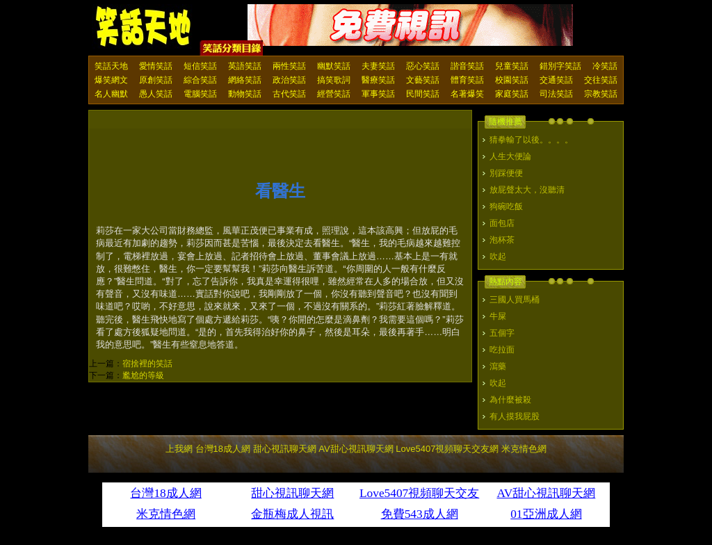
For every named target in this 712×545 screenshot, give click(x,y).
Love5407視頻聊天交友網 (447, 449)
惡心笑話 (422, 66)
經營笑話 (333, 94)
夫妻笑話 (378, 66)
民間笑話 (422, 94)
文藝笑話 (422, 80)
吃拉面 (502, 350)
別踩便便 (506, 173)
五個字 (502, 333)
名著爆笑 (467, 94)
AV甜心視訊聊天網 (355, 449)
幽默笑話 (333, 66)
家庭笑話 (511, 94)
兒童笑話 (511, 66)
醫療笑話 (378, 80)
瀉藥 (498, 366)
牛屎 (498, 316)
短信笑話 (200, 66)
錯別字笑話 (560, 66)
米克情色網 (524, 449)
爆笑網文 (111, 80)
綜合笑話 (200, 80)
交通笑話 (556, 80)
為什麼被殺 (510, 400)
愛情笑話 (155, 66)
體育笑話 (467, 80)
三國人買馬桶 (515, 299)
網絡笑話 (244, 80)
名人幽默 (111, 94)
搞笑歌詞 (333, 80)
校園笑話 (511, 80)
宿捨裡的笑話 (147, 363)
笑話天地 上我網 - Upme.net (144, 27)
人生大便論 (510, 156)
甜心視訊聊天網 (284, 449)
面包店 (502, 223)
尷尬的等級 (143, 375)
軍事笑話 (378, 94)
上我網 (179, 449)
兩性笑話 (289, 66)
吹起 (498, 256)
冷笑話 (604, 66)
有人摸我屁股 (515, 416)
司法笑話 (556, 94)
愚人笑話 (155, 94)
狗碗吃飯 (506, 206)
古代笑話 (289, 94)
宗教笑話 (600, 94)
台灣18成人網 (222, 449)
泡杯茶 (502, 240)
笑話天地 (111, 66)
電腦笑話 (200, 94)
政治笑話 (289, 80)
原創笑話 (155, 80)
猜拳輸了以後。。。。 (531, 140)
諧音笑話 (467, 66)
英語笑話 (244, 66)
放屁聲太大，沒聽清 (527, 190)
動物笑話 (244, 94)
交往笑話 (600, 80)
